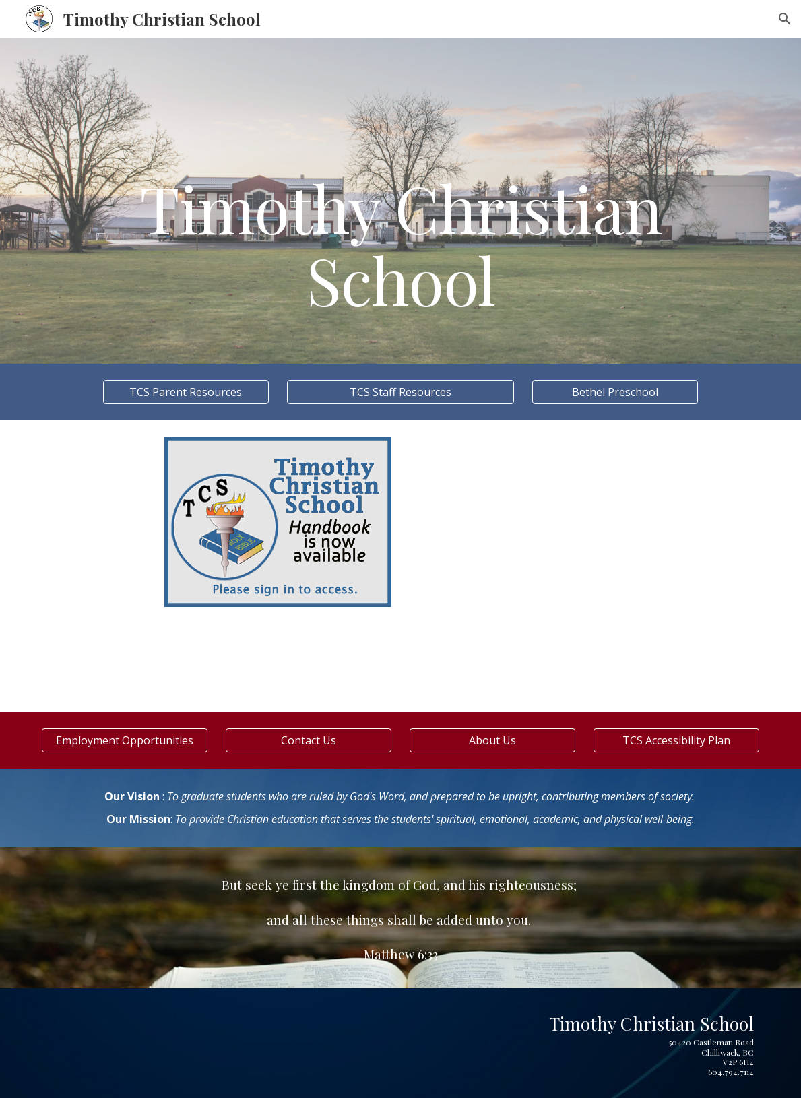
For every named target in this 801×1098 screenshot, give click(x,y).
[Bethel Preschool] (615, 392)
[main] (401, 200)
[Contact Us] (308, 740)
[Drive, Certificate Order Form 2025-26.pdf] (645, 566)
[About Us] (492, 740)
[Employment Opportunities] (124, 740)
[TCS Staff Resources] (400, 392)
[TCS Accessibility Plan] (676, 740)
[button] (785, 19)
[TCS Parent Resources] (186, 392)
